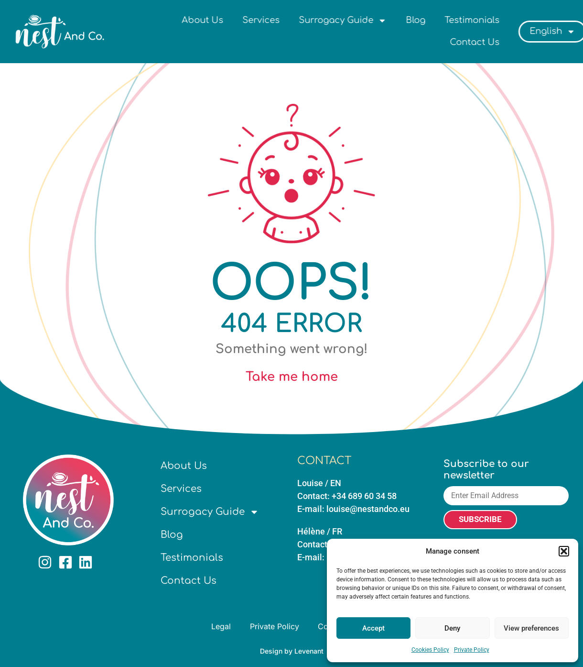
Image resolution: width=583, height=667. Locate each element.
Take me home (292, 377)
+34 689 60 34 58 (364, 496)
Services (309, 20)
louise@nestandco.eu (368, 509)
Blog (464, 20)
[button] (564, 551)
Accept (373, 628)
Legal (221, 626)
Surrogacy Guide (391, 20)
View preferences (531, 628)
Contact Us (523, 42)
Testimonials (520, 20)
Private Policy (471, 649)
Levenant (309, 651)
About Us (250, 20)
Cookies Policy (430, 649)
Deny (452, 628)
